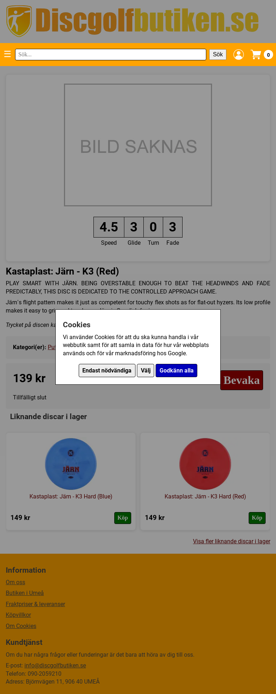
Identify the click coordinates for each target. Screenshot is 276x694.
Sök (218, 54)
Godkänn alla (177, 370)
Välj (146, 370)
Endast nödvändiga (107, 370)
